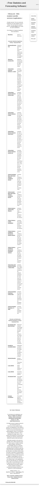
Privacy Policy (10, 476)
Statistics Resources (18, 476)
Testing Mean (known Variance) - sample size (12, 152)
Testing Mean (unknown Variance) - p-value (12, 70)
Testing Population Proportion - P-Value (12, 308)
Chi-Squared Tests (12, 376)
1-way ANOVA (11, 365)
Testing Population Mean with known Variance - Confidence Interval (12, 177)
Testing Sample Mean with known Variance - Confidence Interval (11, 195)
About (8, 475)
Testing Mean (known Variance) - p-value (12, 114)
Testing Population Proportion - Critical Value (12, 293)
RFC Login (33, 38)
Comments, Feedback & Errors (16, 475)
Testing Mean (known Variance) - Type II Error (12, 133)
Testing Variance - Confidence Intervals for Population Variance (12, 250)
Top (10, 409)
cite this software (14, 26)
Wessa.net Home (14, 478)
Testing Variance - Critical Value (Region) (12, 209)
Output (13, 409)
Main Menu (10, 34)
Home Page (33, 15)
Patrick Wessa (18, 471)
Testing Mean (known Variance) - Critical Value (12, 94)
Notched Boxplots (12, 358)
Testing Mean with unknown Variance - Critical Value (12, 266)
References (17, 409)
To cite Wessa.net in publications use (14, 414)
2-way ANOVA (11, 371)
